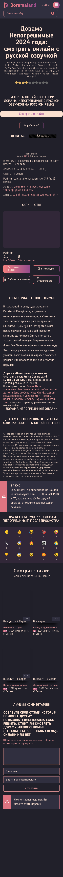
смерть (28, 190)
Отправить (31, 788)
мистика (26, 186)
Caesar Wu (37, 194)
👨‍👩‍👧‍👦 (44, 546)
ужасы (19, 190)
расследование (41, 186)
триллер (8, 190)
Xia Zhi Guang (21, 194)
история (15, 186)
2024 (26, 156)
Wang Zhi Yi (52, 194)
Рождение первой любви (33, 389)
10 (46, 83)
